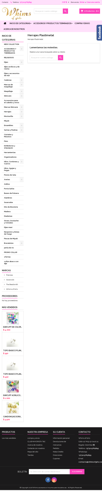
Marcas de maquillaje (8, 86)
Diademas (8, 216)
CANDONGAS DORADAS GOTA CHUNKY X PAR (12, 417)
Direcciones (57, 455)
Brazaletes (9, 243)
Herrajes (7, 112)
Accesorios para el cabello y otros (11, 101)
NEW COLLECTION (11, 44)
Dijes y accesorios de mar (11, 74)
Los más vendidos (9, 438)
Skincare (7, 96)
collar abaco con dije (11, 262)
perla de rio (9, 248)
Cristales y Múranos (8, 136)
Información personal (61, 438)
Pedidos (56, 448)
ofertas (7, 257)
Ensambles (8, 125)
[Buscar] (51, 11)
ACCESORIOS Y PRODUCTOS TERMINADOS (52, 23)
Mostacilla (8, 116)
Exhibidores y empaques (9, 147)
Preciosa (9, 275)
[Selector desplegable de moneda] (66, 2)
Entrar (82, 2)
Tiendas (31, 455)
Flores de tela (10, 175)
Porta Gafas (9, 189)
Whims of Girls (12, 289)
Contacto (5, 2)
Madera (7, 212)
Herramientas (10, 152)
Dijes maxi (8, 227)
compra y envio (82, 23)
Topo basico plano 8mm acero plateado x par (12, 374)
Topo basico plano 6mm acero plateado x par (12, 350)
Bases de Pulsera (11, 193)
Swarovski (10, 280)
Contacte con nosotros (36, 448)
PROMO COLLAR (10, 252)
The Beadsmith (12, 284)
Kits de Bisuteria (11, 207)
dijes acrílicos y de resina (12, 68)
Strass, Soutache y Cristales (11, 222)
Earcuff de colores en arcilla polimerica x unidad (12, 327)
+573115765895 (26, 2)
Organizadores (10, 157)
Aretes (7, 179)
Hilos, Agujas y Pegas (10, 169)
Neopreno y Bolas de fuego (11, 233)
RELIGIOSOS (9, 58)
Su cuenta (59, 432)
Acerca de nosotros (14, 29)
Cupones (56, 459)
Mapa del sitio (33, 452)
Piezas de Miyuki (11, 239)
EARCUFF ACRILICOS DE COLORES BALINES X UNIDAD (12, 395)
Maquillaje (8, 91)
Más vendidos (9, 307)
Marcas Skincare (11, 107)
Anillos (7, 184)
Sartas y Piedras (11, 130)
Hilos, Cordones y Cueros (11, 163)
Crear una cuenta (93, 2)
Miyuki (6, 121)
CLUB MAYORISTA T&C (36, 442)
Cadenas (8, 80)
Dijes (6, 62)
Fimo (6, 141)
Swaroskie (8, 202)
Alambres (8, 198)
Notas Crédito (58, 452)
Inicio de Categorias (20, 23)
